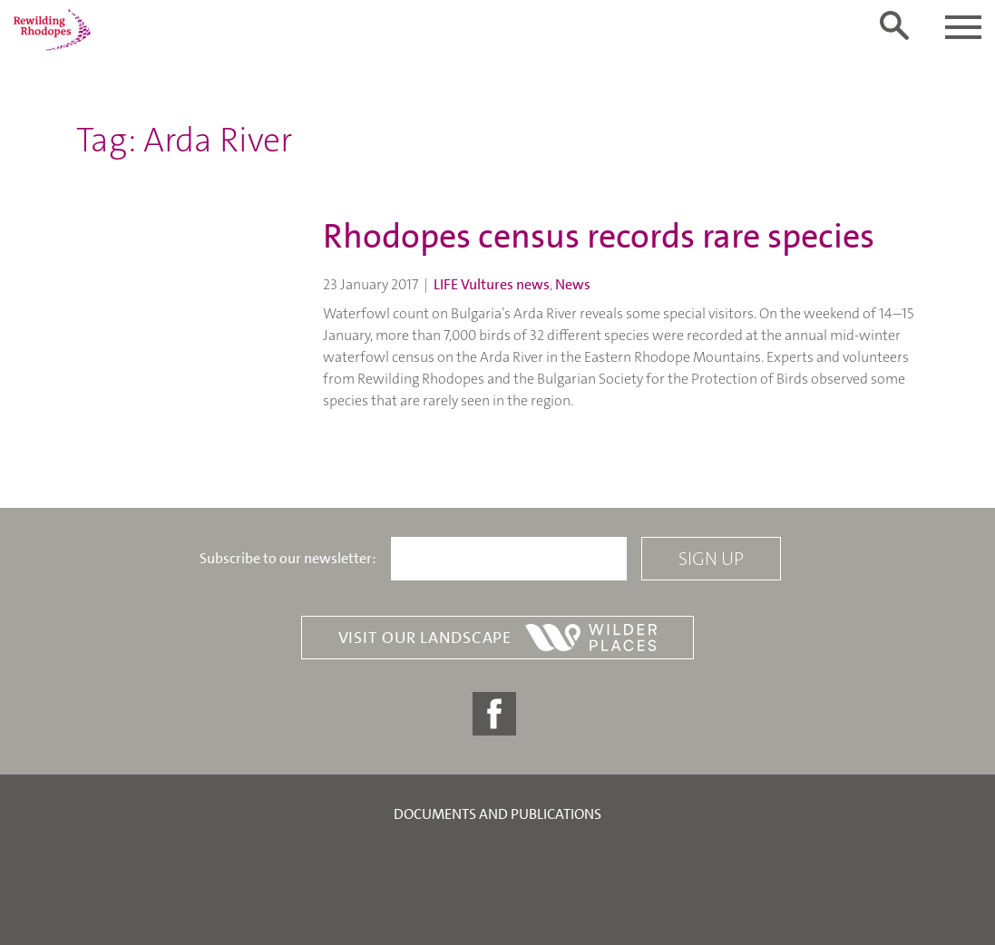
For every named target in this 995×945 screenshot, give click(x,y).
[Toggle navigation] (963, 27)
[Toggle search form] (894, 25)
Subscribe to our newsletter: (288, 559)
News (572, 284)
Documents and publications (497, 813)
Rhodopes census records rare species (598, 236)
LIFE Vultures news (492, 284)
